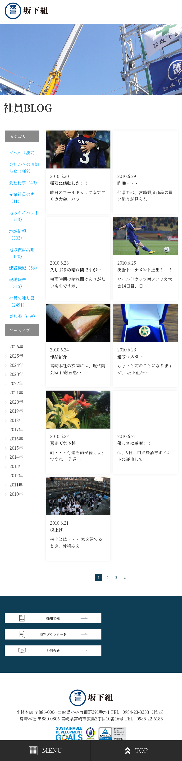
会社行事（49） (24, 182)
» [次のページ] (125, 577)
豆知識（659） (23, 316)
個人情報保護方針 (134, 718)
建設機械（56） (24, 268)
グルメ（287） (23, 152)
